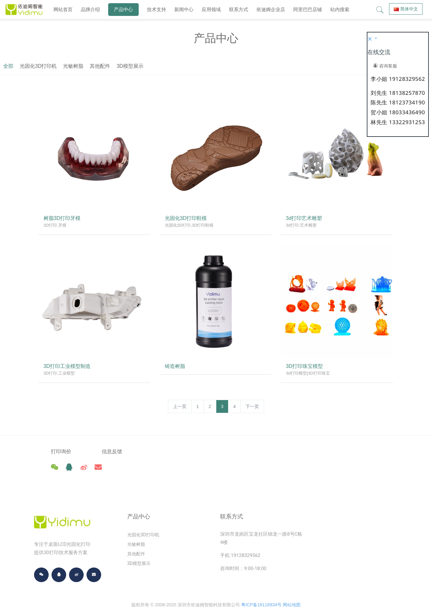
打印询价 (61, 451)
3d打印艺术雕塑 (305, 219)
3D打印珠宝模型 (305, 367)
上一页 (179, 406)
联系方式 (238, 9)
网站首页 (63, 9)
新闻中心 (183, 9)
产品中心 (123, 9)
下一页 (252, 406)
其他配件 (243, 66)
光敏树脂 (216, 66)
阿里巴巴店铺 (307, 9)
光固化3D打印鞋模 (187, 219)
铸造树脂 (176, 367)
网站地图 (292, 590)
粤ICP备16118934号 (261, 590)
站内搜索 (339, 9)
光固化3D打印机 (181, 66)
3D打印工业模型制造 (68, 367)
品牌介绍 (90, 9)
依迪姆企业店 (270, 9)
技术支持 (156, 9)
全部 (151, 66)
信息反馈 (123, 451)
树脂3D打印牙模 (63, 219)
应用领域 (211, 9)
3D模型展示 (272, 66)
